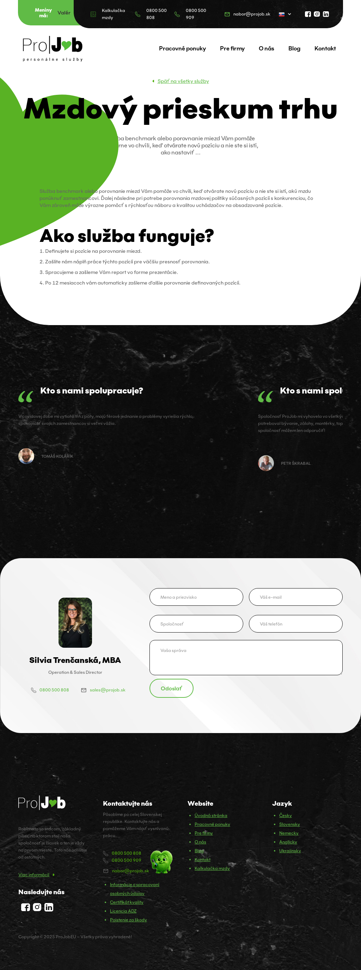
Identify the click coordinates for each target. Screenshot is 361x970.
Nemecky (289, 833)
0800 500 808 (156, 14)
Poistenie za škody (128, 919)
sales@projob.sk (108, 690)
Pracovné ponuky (182, 48)
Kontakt (325, 48)
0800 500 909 (196, 14)
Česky (285, 815)
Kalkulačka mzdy (113, 14)
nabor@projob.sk (251, 14)
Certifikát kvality (126, 902)
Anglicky (288, 841)
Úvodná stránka (211, 815)
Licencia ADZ (123, 911)
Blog (294, 48)
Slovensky (289, 824)
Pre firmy (232, 48)
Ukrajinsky (290, 850)
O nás (266, 48)
